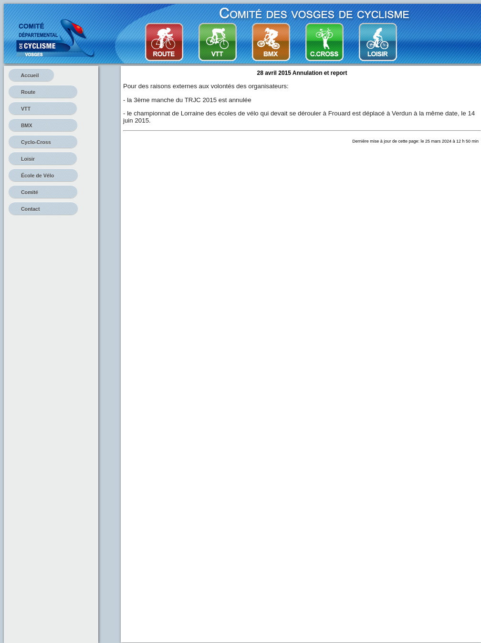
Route (43, 92)
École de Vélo (43, 175)
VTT (42, 109)
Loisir (42, 159)
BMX (43, 125)
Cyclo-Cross (43, 142)
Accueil (31, 75)
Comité (43, 192)
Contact (43, 209)
